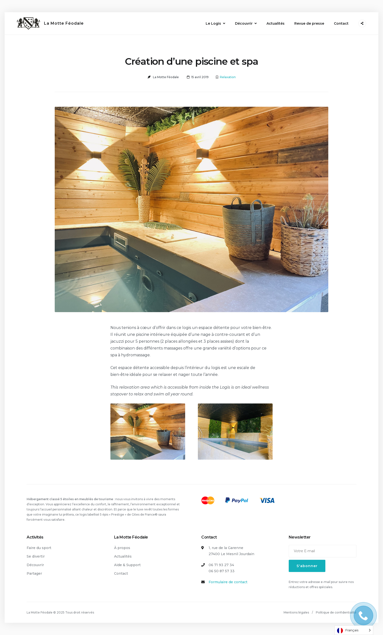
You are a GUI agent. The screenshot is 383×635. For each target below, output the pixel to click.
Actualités (275, 23)
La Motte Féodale (64, 23)
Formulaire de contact (228, 582)
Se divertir (36, 556)
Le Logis (213, 23)
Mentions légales (296, 612)
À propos (122, 548)
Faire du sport (39, 548)
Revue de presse (309, 23)
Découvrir (244, 23)
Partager (34, 573)
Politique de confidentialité (336, 612)
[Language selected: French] (353, 630)
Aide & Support (127, 565)
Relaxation (228, 77)
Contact (341, 23)
